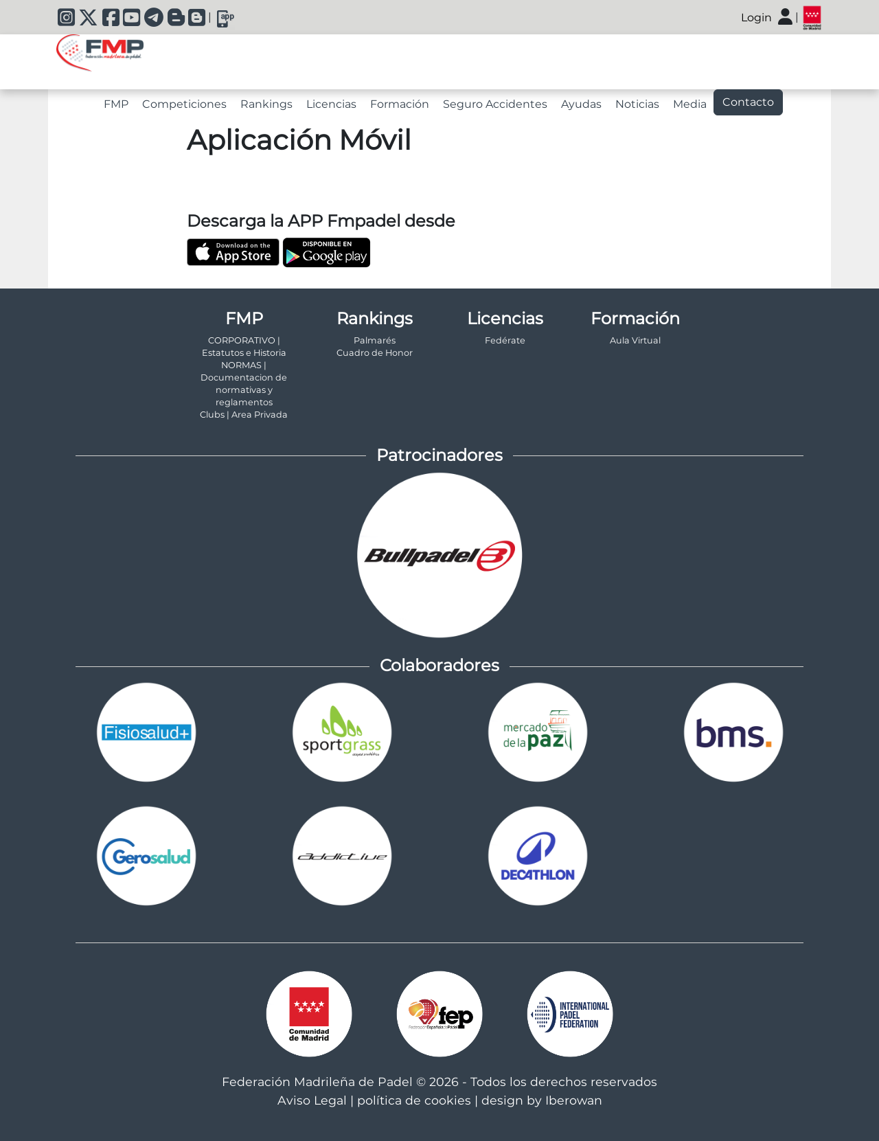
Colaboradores (439, 665)
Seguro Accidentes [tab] (495, 104)
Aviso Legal (312, 1100)
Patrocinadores (439, 455)
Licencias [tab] (331, 104)
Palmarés (375, 340)
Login (756, 17)
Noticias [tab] (637, 104)
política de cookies (414, 1100)
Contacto (748, 102)
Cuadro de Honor (374, 353)
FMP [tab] (116, 104)
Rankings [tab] (266, 104)
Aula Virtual (635, 340)
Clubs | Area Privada (244, 414)
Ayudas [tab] (581, 104)
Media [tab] (690, 104)
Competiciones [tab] (184, 104)
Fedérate (505, 340)
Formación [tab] (399, 104)
